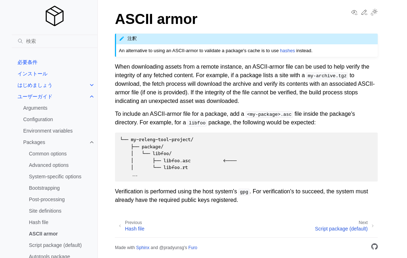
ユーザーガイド (34, 96)
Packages (34, 142)
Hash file (38, 222)
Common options (48, 154)
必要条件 (27, 62)
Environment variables (48, 131)
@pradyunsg (171, 247)
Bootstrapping (44, 188)
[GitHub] (374, 247)
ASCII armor (43, 234)
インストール (32, 73)
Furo (192, 247)
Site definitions (45, 211)
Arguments (35, 108)
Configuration (38, 119)
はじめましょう (34, 85)
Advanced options (49, 165)
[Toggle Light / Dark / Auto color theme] (374, 13)
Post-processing (47, 199)
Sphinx (142, 247)
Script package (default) (55, 245)
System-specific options (55, 176)
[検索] (54, 41)
